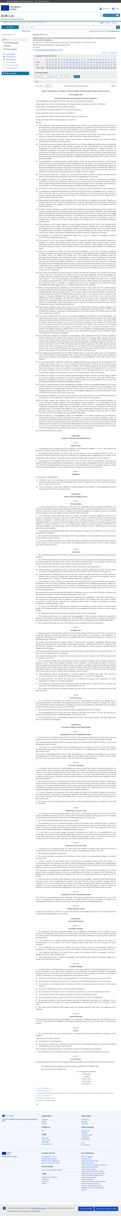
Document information (11, 43)
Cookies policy (46, 1140)
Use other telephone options (49, 1159)
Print (108, 23)
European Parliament (87, 1156)
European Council (86, 1159)
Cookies (44, 1183)
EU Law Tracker (85, 1145)
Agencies (84, 1190)
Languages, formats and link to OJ (45, 56)
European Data (85, 1131)
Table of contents (10, 73)
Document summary (10, 49)
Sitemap (44, 1123)
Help (103, 23)
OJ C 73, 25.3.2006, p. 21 (44, 1095)
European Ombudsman (87, 1179)
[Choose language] (42, 76)
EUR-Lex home (12, 22)
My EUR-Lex (105, 8)
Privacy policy (45, 1179)
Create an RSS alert (10, 68)
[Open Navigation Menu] (10, 27)
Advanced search (115, 31)
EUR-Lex (7, 16)
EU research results (86, 1135)
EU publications (85, 1139)
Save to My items (9, 62)
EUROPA (5, 22)
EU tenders (84, 1133)
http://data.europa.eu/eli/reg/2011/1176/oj (48, 50)
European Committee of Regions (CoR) (92, 1175)
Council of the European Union (89, 1161)
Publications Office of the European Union (92, 1188)
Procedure (7, 46)
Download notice (9, 60)
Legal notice (45, 1138)
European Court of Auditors (88, 1169)
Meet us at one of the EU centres (51, 1163)
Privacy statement (47, 1144)
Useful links (84, 1123)
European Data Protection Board (90, 1183)
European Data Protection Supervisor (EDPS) (93, 1181)
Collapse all (112, 53)
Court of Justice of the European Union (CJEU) (94, 1165)
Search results (22, 22)
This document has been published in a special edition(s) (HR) (51, 45)
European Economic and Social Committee (93, 1173)
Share (115, 23)
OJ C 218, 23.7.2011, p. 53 (44, 1090)
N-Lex (83, 1143)
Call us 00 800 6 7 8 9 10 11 (49, 1156)
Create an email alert (11, 65)
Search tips (26, 31)
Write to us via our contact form (50, 1161)
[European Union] (7, 1153)
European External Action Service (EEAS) (92, 1171)
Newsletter (84, 1121)
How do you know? (42, 1)
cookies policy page (38, 1208)
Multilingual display (40, 72)
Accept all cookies (86, 1209)
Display (77, 76)
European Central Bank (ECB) (89, 1167)
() (74, 113)
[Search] (118, 27)
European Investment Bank (88, 1177)
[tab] (75, 55)
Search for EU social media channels (52, 1170)
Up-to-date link (9, 54)
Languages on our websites (49, 1177)
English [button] (115, 8)
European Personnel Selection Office (91, 1185)
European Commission (87, 1163)
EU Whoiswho (85, 1137)
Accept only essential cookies (106, 1209)
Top (37, 1104)
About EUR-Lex (85, 1119)
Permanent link (9, 57)
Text (5, 40)
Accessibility (45, 1142)
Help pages (45, 1119)
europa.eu (15, 1156)
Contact (44, 1121)
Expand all (104, 53)
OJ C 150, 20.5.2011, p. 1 (44, 1088)
